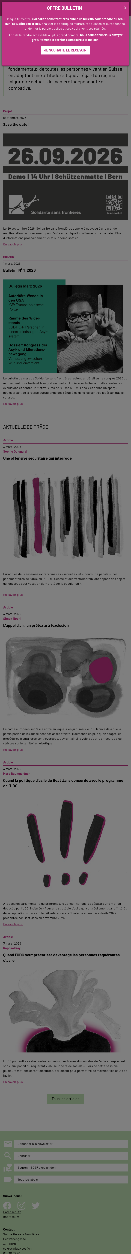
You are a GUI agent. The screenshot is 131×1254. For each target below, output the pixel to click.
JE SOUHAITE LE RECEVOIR (65, 50)
